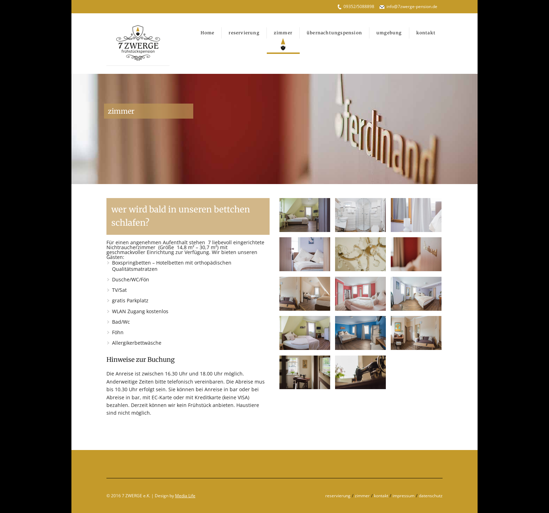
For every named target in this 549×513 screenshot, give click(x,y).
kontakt (381, 496)
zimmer (362, 496)
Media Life (185, 496)
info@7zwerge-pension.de (412, 6)
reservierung (337, 496)
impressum (403, 496)
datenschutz (431, 496)
